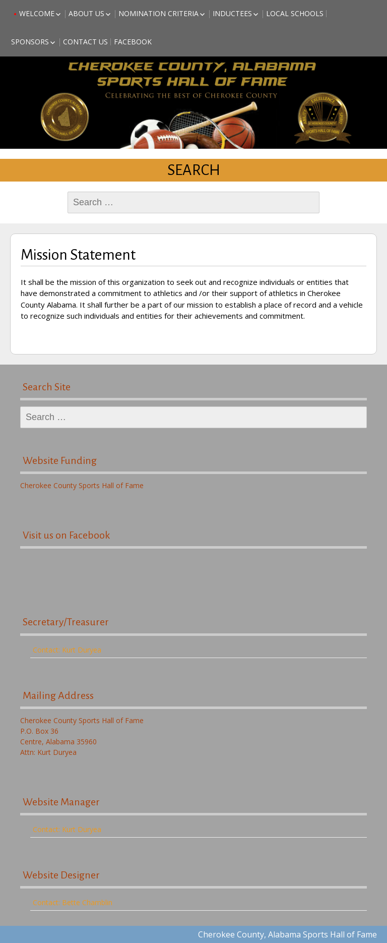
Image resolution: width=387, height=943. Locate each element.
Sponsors (30, 41)
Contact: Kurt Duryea (67, 650)
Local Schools (295, 13)
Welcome (36, 13)
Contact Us (85, 41)
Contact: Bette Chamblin (72, 902)
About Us (86, 13)
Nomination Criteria (158, 13)
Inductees (232, 13)
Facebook (133, 41)
